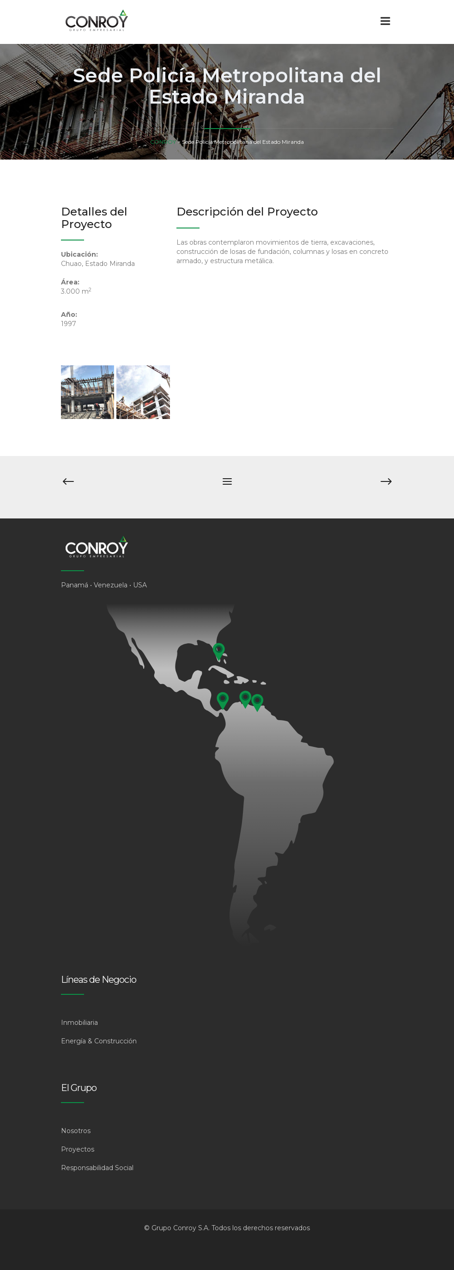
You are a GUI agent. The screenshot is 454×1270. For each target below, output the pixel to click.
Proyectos (77, 1149)
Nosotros (76, 1131)
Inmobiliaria (79, 1022)
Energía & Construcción (99, 1041)
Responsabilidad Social (97, 1168)
